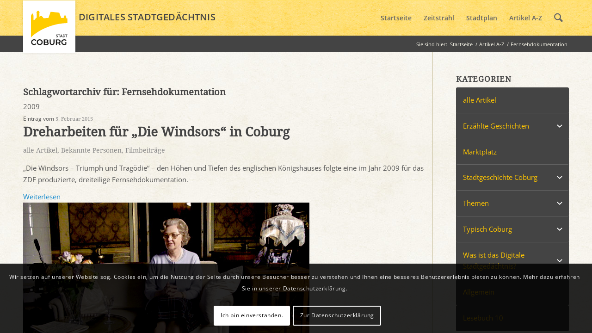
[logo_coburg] (49, 30)
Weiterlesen (42, 196)
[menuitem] (396, 18)
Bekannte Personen (91, 150)
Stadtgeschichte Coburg (500, 177)
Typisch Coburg (487, 229)
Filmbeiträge (145, 150)
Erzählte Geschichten (496, 125)
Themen (476, 203)
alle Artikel (40, 150)
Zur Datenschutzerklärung (337, 315)
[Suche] (558, 18)
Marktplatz (480, 151)
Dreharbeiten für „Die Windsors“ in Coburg (156, 132)
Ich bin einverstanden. (252, 315)
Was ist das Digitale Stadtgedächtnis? (493, 260)
